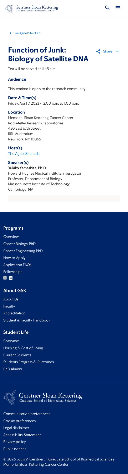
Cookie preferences (19, 421)
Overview (11, 237)
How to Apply (14, 258)
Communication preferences (26, 414)
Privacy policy (14, 442)
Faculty (9, 306)
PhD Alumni (12, 369)
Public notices (14, 449)
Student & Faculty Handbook (26, 320)
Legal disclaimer (16, 428)
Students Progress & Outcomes (28, 362)
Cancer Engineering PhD (23, 251)
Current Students (17, 355)
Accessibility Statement (22, 435)
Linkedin (10, 278)
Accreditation (14, 313)
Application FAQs (17, 265)
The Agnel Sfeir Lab (26, 33)
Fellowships (12, 272)
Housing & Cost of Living (23, 348)
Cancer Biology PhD (19, 244)
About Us (10, 299)
